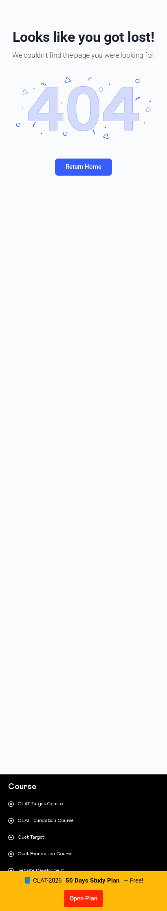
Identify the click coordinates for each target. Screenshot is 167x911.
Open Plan (83, 898)
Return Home (83, 166)
